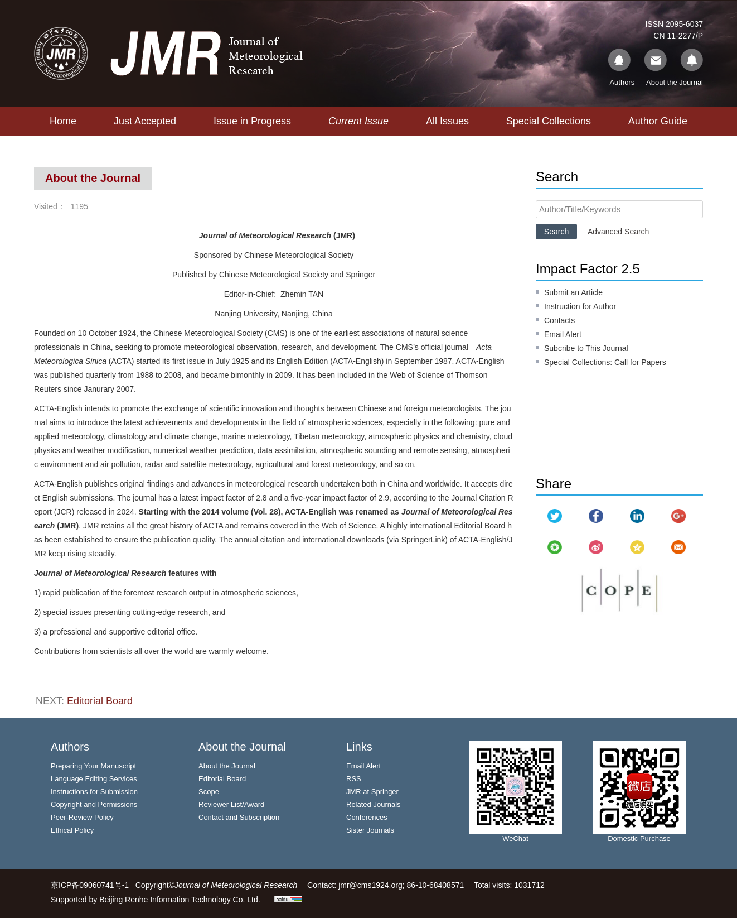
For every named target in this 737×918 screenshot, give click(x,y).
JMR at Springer (372, 791)
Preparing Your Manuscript (93, 766)
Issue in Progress (252, 121)
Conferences (366, 817)
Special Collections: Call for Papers (605, 362)
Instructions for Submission (94, 791)
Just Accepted (145, 121)
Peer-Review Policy (82, 817)
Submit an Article (573, 292)
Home (63, 121)
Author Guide (657, 121)
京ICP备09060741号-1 (90, 885)
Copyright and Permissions (94, 804)
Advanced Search (618, 231)
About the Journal (674, 82)
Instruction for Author (580, 306)
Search (556, 231)
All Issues (447, 121)
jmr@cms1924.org (370, 885)
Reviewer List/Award (231, 804)
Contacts (559, 320)
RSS (353, 779)
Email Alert (562, 334)
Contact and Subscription (238, 817)
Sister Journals (370, 830)
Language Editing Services (94, 779)
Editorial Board (100, 700)
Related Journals (373, 804)
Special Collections (548, 121)
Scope (208, 791)
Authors (621, 82)
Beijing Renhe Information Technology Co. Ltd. (179, 899)
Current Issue (358, 121)
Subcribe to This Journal (586, 348)
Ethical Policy (72, 830)
